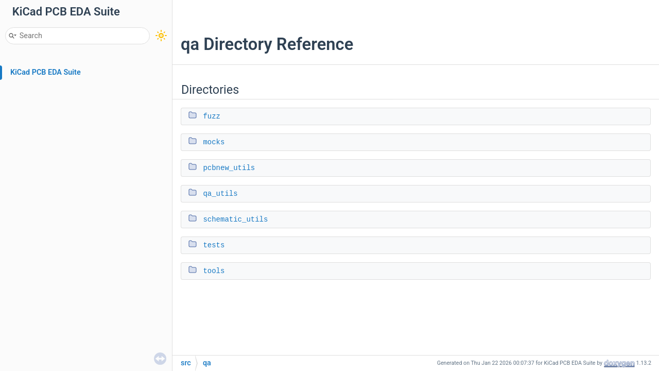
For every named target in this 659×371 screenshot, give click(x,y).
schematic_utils (235, 219)
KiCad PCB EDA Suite (45, 72)
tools (213, 271)
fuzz (211, 116)
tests (213, 245)
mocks (213, 142)
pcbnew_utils (229, 168)
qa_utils (220, 194)
